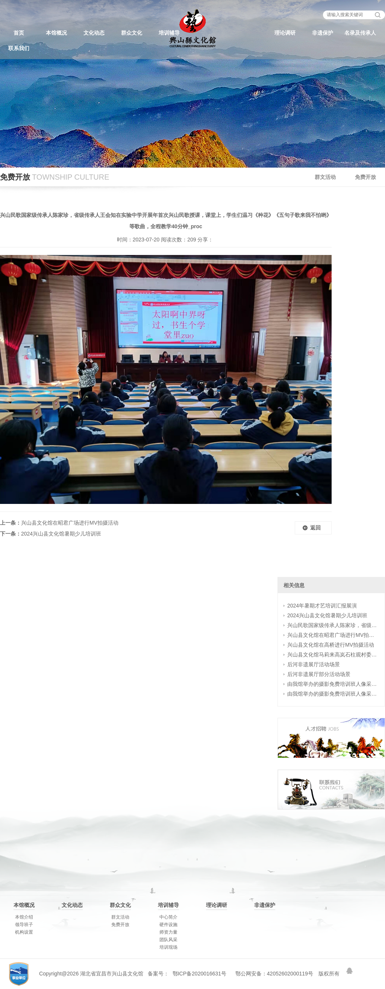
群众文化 (131, 33)
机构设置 (24, 932)
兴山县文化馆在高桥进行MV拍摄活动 (330, 645)
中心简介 (168, 917)
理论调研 (285, 33)
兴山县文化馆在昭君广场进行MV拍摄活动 (69, 523)
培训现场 (168, 947)
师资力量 (168, 932)
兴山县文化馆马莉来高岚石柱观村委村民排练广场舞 (332, 655)
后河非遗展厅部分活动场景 (318, 674)
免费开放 (365, 177)
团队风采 (168, 939)
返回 (315, 528)
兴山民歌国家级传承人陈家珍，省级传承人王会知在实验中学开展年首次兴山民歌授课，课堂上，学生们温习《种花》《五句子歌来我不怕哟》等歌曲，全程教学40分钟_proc (332, 625)
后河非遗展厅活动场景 (313, 664)
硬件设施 (168, 924)
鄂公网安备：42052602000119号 (274, 974)
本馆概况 (56, 33)
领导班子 (24, 924)
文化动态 (94, 33)
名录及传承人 (360, 33)
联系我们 (18, 48)
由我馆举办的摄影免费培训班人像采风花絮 (332, 684)
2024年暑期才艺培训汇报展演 (322, 606)
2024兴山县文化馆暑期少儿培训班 (61, 534)
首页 (19, 33)
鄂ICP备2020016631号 (199, 974)
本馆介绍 (24, 917)
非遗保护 (322, 33)
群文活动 (325, 177)
